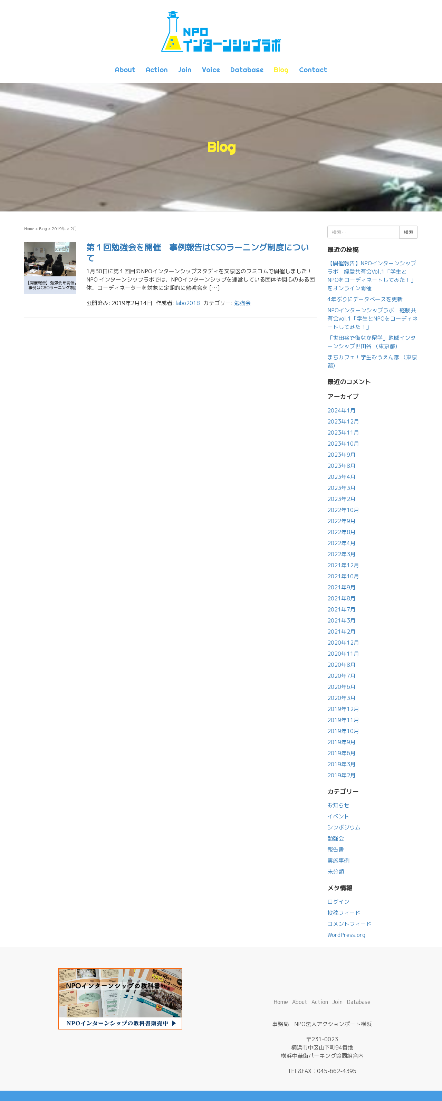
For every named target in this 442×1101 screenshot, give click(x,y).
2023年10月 (343, 443)
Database (246, 69)
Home (29, 228)
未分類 (335, 871)
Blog (281, 69)
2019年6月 (341, 753)
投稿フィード (344, 913)
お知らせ (338, 805)
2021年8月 (341, 598)
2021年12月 (343, 565)
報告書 (335, 849)
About (125, 69)
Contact (313, 69)
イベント (338, 816)
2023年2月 (341, 499)
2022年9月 (341, 521)
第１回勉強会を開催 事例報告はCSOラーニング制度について (197, 252)
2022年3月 (341, 554)
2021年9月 (341, 587)
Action (157, 69)
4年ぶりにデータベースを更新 (365, 299)
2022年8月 (341, 532)
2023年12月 (343, 421)
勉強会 (242, 303)
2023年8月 (341, 465)
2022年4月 (341, 543)
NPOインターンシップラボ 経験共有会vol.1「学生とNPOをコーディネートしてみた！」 (372, 318)
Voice (211, 69)
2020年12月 (343, 642)
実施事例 (338, 860)
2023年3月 (341, 488)
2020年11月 (343, 653)
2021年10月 (343, 576)
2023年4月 (341, 477)
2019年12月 (343, 709)
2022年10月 (343, 510)
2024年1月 (341, 410)
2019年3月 (341, 764)
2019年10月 (343, 731)
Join (185, 69)
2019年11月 (343, 720)
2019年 (59, 228)
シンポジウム (344, 827)
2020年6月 (341, 687)
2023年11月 (343, 432)
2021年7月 (341, 609)
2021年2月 (341, 631)
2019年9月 (341, 742)
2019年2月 (341, 775)
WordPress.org (346, 935)
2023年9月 (341, 454)
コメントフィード (349, 924)
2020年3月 (341, 698)
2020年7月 (341, 676)
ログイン (338, 901)
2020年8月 (341, 664)
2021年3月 (341, 620)
